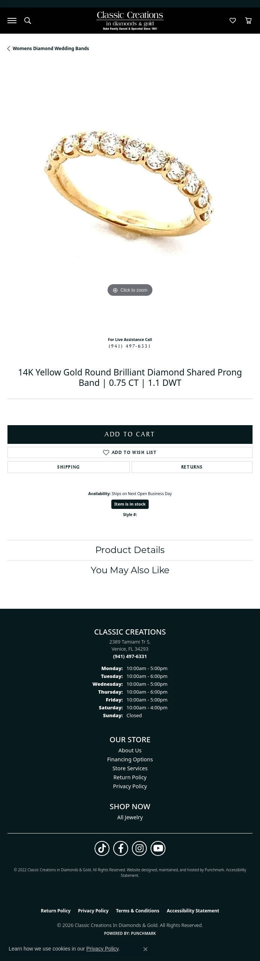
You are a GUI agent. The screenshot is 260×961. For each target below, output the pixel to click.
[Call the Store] (130, 656)
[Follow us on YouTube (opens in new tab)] (158, 848)
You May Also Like (130, 570)
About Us (130, 750)
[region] (130, 197)
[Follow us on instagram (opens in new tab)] (139, 848)
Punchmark (214, 869)
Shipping (68, 467)
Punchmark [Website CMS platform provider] (143, 933)
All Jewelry (130, 817)
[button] (27, 20)
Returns (192, 467)
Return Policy (130, 777)
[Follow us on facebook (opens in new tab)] (120, 848)
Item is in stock (130, 504)
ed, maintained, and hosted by (179, 869)
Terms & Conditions (138, 911)
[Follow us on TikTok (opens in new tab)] (102, 848)
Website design (139, 869)
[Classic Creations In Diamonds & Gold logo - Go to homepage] (130, 20)
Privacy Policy (130, 786)
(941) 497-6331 (130, 346)
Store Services (130, 768)
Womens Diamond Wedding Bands (51, 48)
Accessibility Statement (193, 911)
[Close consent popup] (145, 949)
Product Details (130, 549)
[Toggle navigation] (12, 20)
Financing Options (130, 759)
